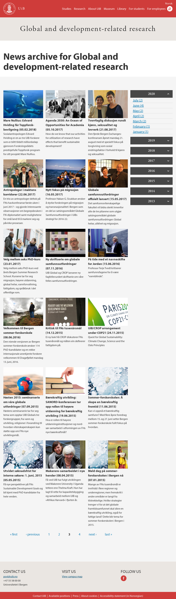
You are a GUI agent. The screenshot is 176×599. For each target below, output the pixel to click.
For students (137, 9)
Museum (109, 9)
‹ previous (33, 534)
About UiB (94, 9)
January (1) (140, 131)
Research (79, 9)
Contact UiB (39, 595)
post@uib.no (10, 576)
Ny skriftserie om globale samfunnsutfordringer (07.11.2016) (63, 263)
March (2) (139, 121)
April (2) (138, 116)
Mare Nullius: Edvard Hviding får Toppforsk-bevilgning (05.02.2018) (19, 124)
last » (108, 534)
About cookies (89, 595)
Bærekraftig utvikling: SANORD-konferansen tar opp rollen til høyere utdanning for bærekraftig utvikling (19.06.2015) (64, 406)
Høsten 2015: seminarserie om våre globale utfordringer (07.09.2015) (21, 401)
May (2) (138, 111)
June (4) (138, 105)
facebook (125, 578)
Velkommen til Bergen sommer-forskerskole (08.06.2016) (18, 332)
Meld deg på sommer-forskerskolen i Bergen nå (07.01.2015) (105, 475)
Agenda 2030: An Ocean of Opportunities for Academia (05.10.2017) (65, 124)
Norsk (169, 3)
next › (93, 534)
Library (121, 9)
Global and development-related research (88, 29)
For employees (156, 9)
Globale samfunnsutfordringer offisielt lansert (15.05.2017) (107, 194)
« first (14, 534)
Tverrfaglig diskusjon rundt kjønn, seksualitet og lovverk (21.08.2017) (107, 124)
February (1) (141, 126)
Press (75, 595)
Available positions (59, 595)
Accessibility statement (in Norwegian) (121, 595)
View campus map (72, 576)
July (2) (138, 100)
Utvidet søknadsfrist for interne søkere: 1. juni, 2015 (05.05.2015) (22, 475)
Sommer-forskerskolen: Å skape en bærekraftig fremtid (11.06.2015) (105, 401)
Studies (66, 9)
